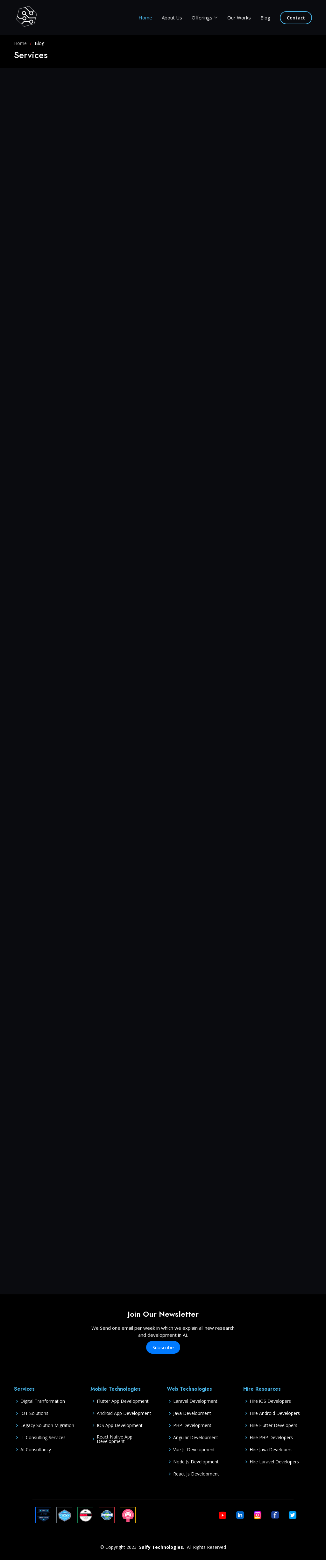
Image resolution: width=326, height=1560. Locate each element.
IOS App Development (120, 1425)
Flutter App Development (123, 1401)
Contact (296, 18)
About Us (172, 17)
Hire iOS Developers (270, 1401)
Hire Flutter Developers (273, 1425)
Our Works (239, 17)
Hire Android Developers (275, 1413)
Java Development (192, 1413)
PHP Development (192, 1425)
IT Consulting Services (43, 1437)
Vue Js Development (194, 1449)
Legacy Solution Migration (47, 1425)
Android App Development (124, 1413)
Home (145, 17)
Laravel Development (195, 1401)
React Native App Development (114, 1439)
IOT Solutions (34, 1413)
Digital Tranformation (42, 1401)
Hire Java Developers (271, 1449)
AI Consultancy (35, 1449)
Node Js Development (196, 1462)
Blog (265, 17)
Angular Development (195, 1437)
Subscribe (163, 1347)
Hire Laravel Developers (274, 1462)
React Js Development (196, 1474)
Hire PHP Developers (271, 1437)
